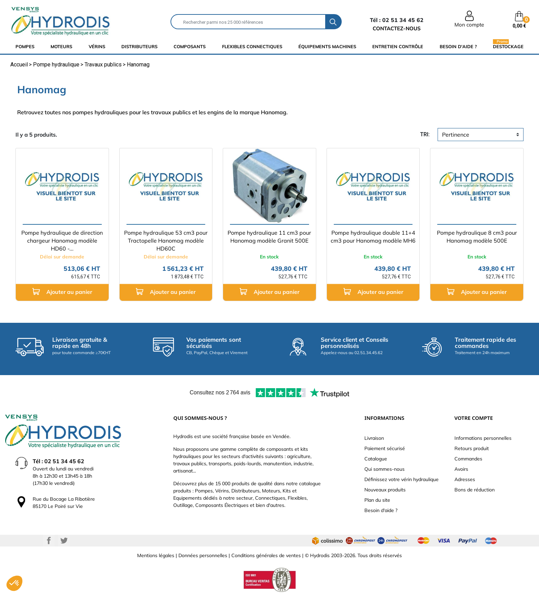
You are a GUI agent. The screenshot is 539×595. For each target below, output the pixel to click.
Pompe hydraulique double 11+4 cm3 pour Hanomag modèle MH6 (373, 236)
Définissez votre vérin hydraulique (401, 479)
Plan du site (377, 500)
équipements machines (327, 46)
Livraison (374, 438)
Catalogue (375, 459)
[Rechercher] (248, 22)
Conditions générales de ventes (266, 555)
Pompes (24, 46)
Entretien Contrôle (397, 46)
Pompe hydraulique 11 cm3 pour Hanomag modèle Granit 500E (269, 236)
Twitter (64, 540)
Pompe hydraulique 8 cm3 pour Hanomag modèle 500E (477, 236)
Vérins (97, 46)
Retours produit (471, 448)
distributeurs (139, 46)
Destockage (508, 46)
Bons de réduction (474, 490)
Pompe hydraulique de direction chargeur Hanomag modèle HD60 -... (62, 240)
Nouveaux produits (385, 490)
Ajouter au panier (62, 291)
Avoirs (461, 469)
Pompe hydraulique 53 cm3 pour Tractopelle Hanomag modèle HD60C (166, 240)
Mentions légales (155, 555)
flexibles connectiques (252, 46)
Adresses (464, 479)
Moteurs (61, 46)
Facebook (49, 540)
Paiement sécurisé (384, 448)
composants (190, 46)
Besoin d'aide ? (458, 46)
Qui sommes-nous (384, 469)
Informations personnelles (483, 438)
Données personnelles (202, 555)
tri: (425, 134)
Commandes (468, 459)
